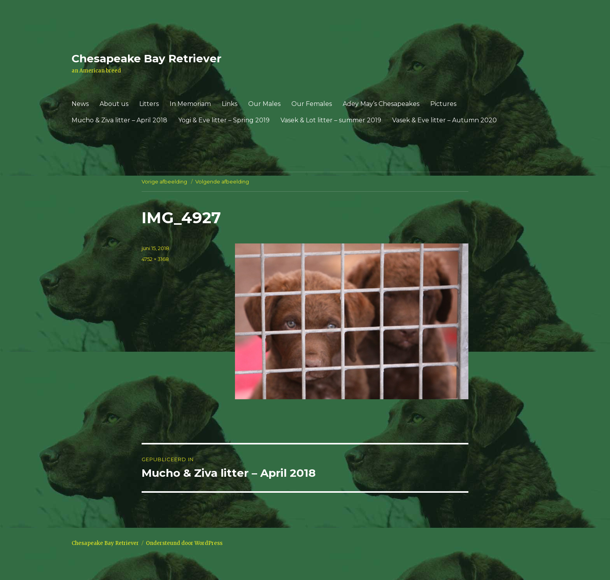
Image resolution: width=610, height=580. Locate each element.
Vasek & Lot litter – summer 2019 (330, 120)
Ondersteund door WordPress (184, 543)
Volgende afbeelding (222, 181)
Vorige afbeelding (164, 181)
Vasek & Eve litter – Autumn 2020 (444, 120)
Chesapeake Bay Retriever (146, 58)
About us (114, 104)
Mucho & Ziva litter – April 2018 (119, 120)
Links (229, 104)
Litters (149, 104)
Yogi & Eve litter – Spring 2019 (224, 120)
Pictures (443, 104)
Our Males (264, 104)
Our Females (311, 104)
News (80, 104)
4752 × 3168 (155, 259)
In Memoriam (190, 104)
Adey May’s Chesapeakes (381, 104)
